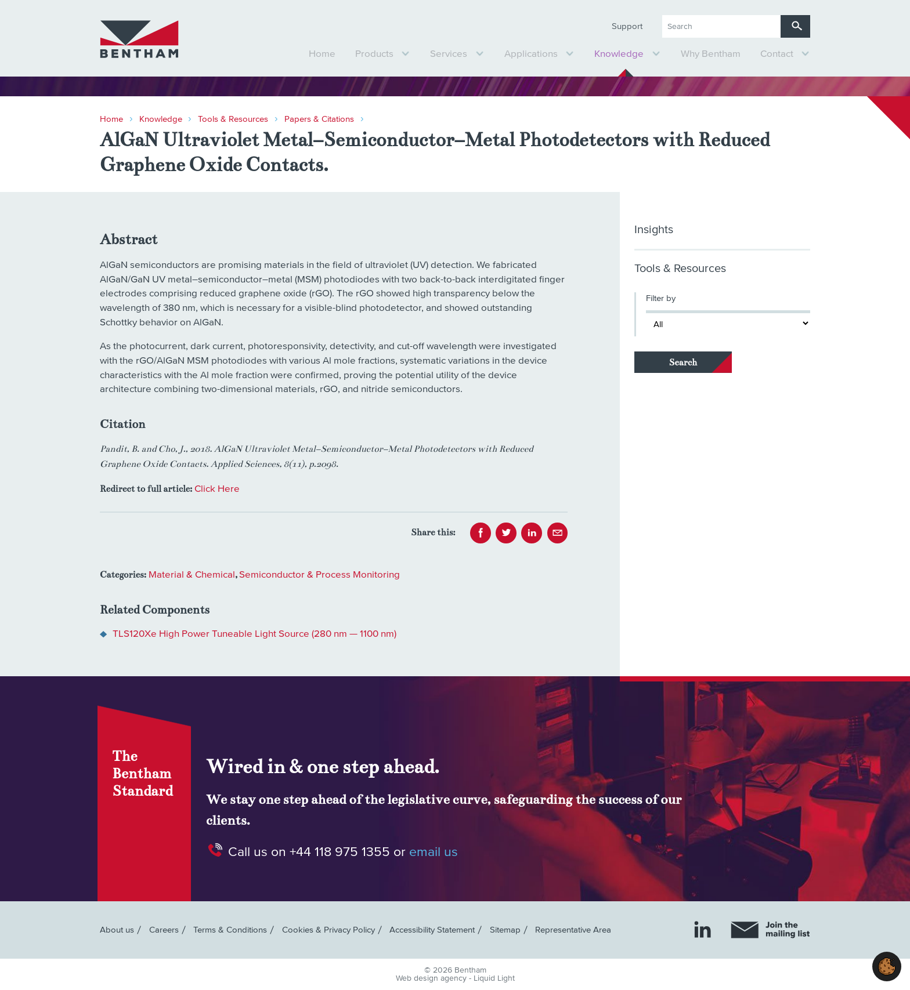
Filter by (661, 298)
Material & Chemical (192, 575)
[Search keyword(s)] (721, 26)
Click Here (217, 489)
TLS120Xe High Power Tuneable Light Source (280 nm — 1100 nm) (254, 634)
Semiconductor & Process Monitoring (319, 575)
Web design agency (432, 978)
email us (433, 851)
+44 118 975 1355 (340, 851)
